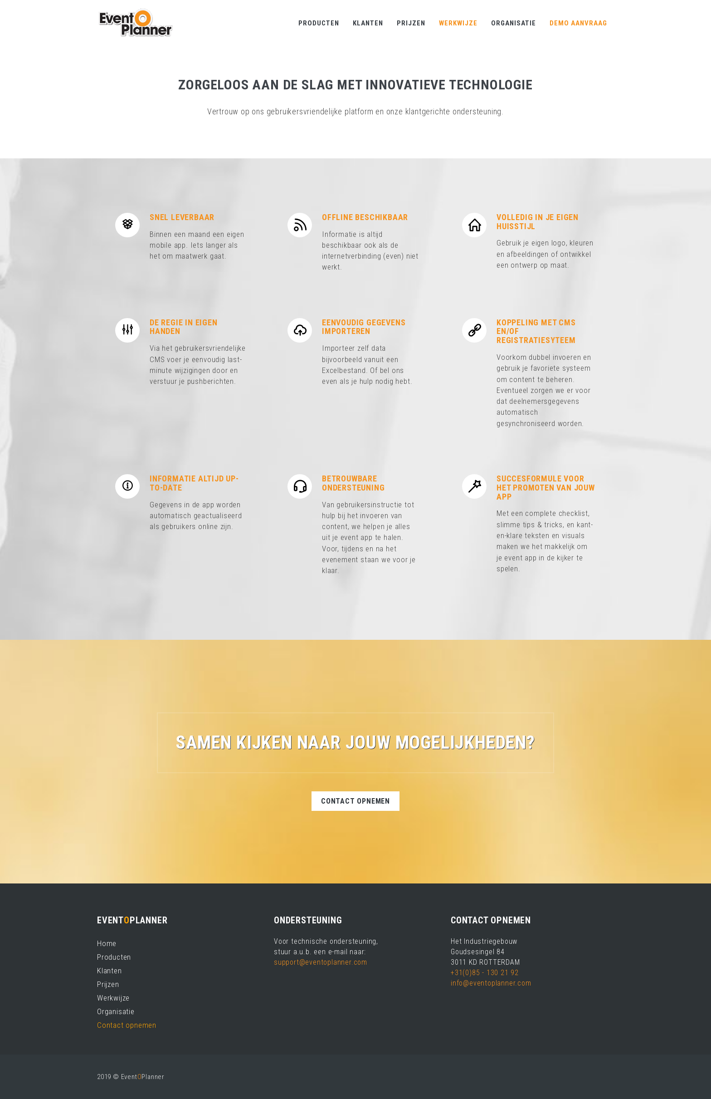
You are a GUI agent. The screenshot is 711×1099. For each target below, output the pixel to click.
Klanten (368, 23)
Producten (318, 23)
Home (107, 943)
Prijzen (411, 23)
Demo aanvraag (578, 23)
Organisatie (513, 23)
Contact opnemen (355, 801)
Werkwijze (458, 23)
